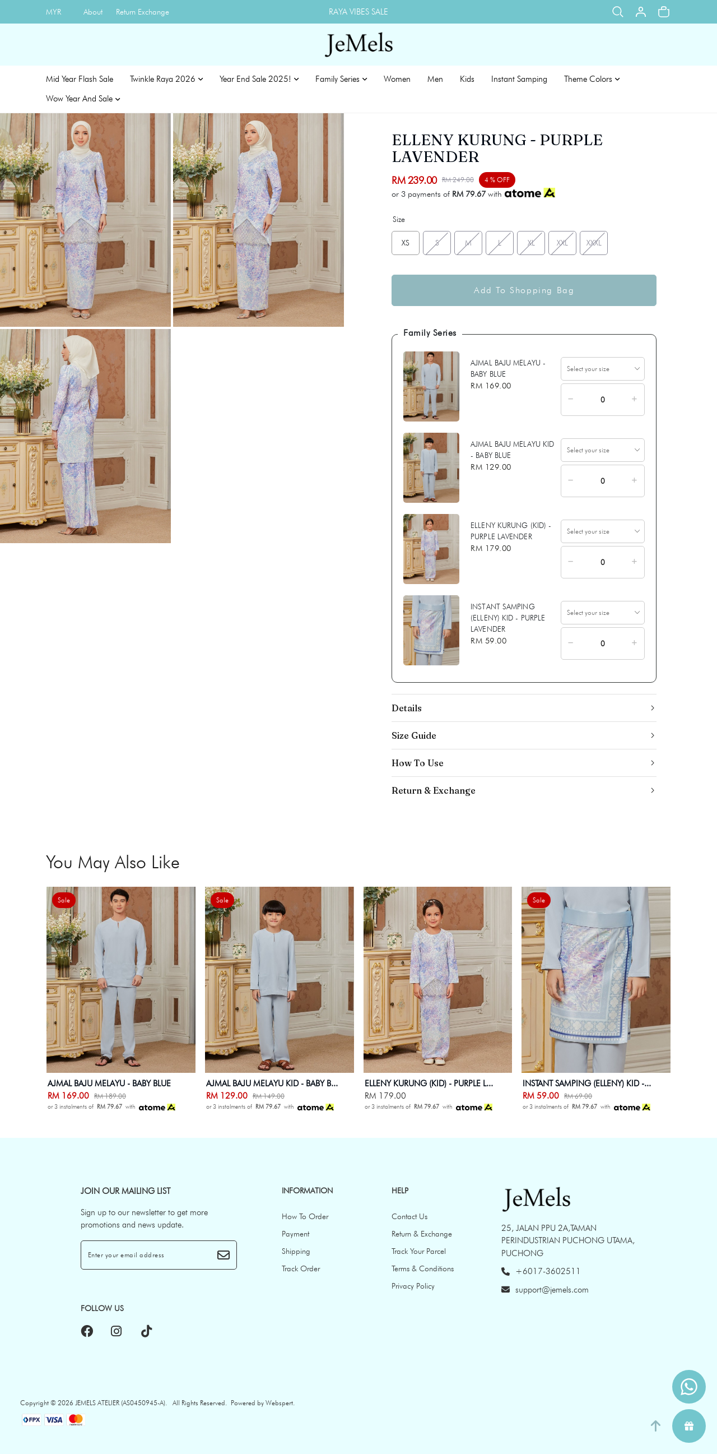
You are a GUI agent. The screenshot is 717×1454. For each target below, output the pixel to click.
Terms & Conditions (423, 1268)
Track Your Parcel (419, 1251)
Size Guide (414, 735)
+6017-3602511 (541, 1271)
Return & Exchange (434, 790)
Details (407, 708)
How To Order (305, 1216)
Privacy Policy (413, 1285)
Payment (295, 1233)
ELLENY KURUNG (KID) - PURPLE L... (429, 1083)
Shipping (296, 1251)
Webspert (279, 1403)
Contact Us (409, 1216)
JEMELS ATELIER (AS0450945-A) (120, 1403)
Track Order (301, 1268)
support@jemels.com (545, 1290)
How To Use (418, 762)
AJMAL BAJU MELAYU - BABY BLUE (109, 1083)
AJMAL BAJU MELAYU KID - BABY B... (272, 1083)
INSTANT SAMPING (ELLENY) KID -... (587, 1083)
